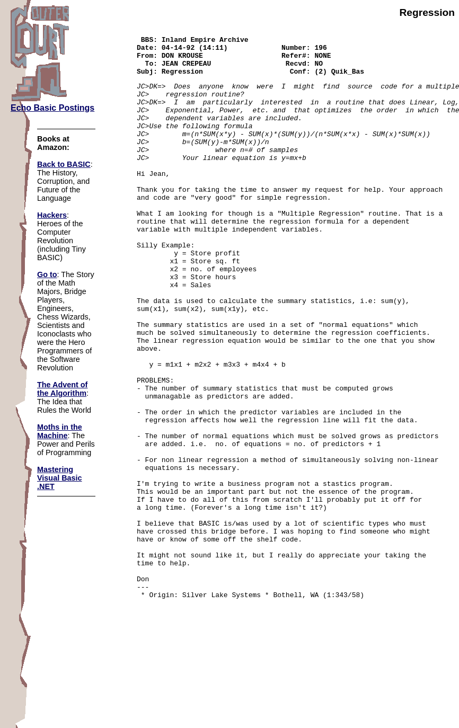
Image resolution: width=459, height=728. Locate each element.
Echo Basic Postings (52, 107)
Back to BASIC (64, 164)
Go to (47, 274)
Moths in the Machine (59, 431)
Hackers (52, 215)
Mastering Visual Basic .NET (59, 478)
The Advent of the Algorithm (62, 388)
